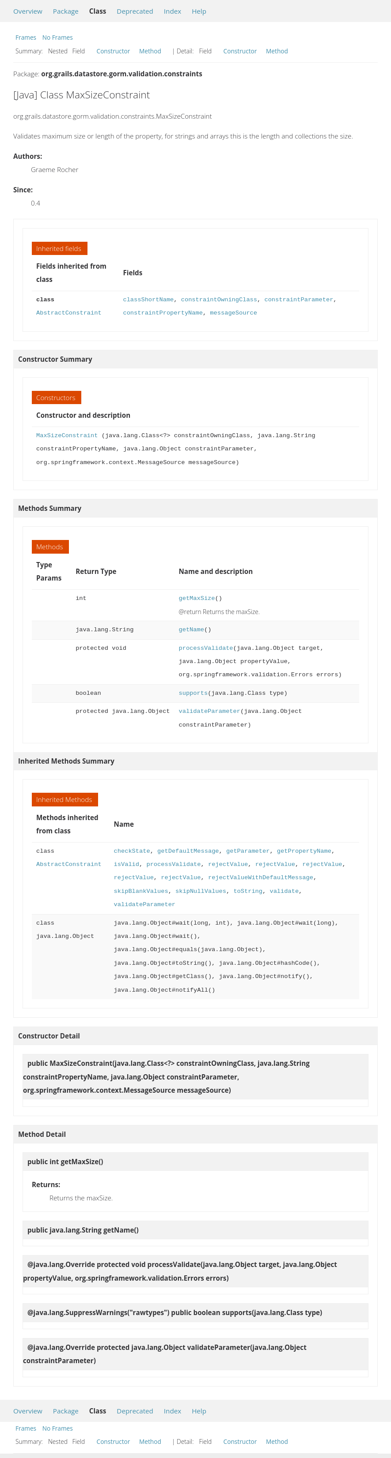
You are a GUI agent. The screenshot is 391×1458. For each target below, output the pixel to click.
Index (172, 11)
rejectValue (228, 864)
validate (284, 891)
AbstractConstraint (69, 313)
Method (150, 51)
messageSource (233, 313)
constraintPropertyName (162, 313)
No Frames (57, 37)
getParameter (248, 851)
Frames (25, 37)
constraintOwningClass (219, 300)
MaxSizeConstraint (67, 435)
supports (193, 693)
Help (199, 11)
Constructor (113, 51)
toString (247, 891)
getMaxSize (196, 598)
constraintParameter (298, 300)
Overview (27, 11)
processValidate (205, 648)
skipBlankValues (141, 891)
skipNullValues (200, 891)
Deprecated (135, 11)
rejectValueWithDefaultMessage (260, 877)
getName (191, 630)
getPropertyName (304, 851)
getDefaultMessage (188, 851)
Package (66, 11)
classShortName (148, 300)
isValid (126, 864)
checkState (132, 851)
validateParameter (209, 711)
